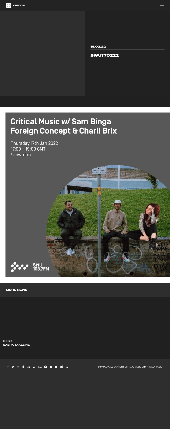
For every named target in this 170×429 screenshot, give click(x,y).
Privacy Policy (155, 366)
